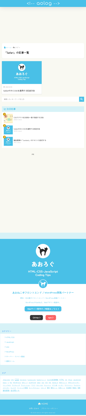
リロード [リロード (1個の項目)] (43, 389)
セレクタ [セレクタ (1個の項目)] (13, 389)
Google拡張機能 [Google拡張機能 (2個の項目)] (52, 380)
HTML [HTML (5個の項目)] (61, 380)
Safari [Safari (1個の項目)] (39, 383)
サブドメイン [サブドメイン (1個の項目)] (69, 386)
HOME (43, 404)
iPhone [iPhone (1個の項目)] (70, 381)
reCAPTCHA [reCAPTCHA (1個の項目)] (32, 383)
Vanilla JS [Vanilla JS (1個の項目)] (55, 383)
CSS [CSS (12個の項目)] (17, 380)
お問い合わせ (34, 409)
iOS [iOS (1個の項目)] (66, 381)
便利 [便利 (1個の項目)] (48, 389)
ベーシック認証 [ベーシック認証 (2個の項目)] (22, 389)
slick (7, 347)
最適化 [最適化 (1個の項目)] (75, 389)
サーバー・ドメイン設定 (15, 357)
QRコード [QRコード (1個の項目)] (25, 383)
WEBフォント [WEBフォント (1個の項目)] (63, 383)
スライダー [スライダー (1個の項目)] (6, 389)
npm (50, 317)
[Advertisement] (43, 26)
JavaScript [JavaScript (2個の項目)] (77, 380)
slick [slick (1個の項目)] (43, 383)
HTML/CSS (10, 337)
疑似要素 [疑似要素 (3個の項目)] (6, 391)
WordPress (10, 352)
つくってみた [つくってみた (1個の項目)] (7, 386)
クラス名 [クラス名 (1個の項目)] (54, 386)
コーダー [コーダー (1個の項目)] (61, 386)
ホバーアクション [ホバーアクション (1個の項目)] (34, 389)
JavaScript (10, 342)
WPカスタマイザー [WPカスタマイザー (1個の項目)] (74, 383)
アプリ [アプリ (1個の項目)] (33, 386)
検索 (81, 99)
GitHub (36, 317)
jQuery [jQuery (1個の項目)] (5, 383)
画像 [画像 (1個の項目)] (79, 389)
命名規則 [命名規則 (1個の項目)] (69, 389)
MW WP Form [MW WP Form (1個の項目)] (17, 383)
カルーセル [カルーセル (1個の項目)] (39, 386)
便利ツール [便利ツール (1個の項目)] (54, 389)
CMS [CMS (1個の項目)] (12, 381)
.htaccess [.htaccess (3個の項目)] (6, 380)
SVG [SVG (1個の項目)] (46, 383)
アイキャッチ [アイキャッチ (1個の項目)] (16, 386)
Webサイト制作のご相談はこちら (43, 308)
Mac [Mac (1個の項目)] (11, 383)
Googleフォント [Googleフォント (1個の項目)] (41, 381)
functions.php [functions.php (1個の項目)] (32, 381)
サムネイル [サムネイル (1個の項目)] (77, 386)
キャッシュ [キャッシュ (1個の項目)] (47, 386)
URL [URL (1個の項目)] (50, 383)
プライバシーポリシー (49, 409)
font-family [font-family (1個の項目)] (23, 381)
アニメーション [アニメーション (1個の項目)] (25, 386)
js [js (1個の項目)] (8, 383)
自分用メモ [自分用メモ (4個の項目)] (15, 391)
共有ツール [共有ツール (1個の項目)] (61, 389)
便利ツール (10, 362)
